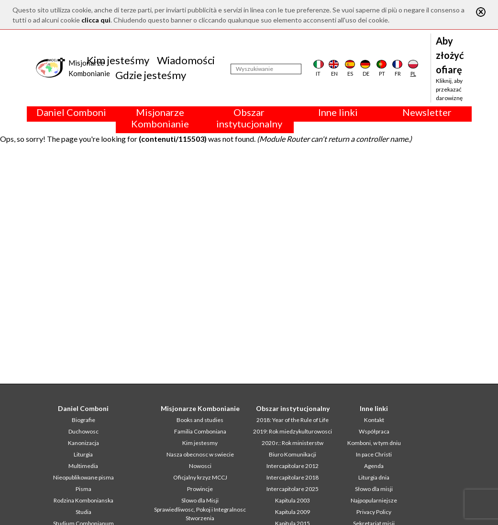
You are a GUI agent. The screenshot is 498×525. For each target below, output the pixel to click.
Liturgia (83, 454)
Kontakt (374, 419)
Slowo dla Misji (200, 500)
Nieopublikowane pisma (83, 477)
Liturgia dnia (373, 477)
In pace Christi (374, 454)
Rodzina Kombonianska (83, 500)
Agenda (374, 465)
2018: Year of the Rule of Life (292, 419)
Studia (83, 511)
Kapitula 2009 (292, 511)
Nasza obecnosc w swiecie (200, 454)
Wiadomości (186, 60)
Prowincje (200, 488)
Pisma (83, 488)
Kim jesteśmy (118, 60)
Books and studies (200, 419)
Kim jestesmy (200, 442)
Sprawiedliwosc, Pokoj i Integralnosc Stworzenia (200, 514)
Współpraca (374, 431)
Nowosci (200, 465)
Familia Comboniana (200, 431)
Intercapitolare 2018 (292, 477)
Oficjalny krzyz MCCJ (200, 477)
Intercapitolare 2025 (292, 488)
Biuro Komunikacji (292, 454)
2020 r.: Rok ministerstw (292, 442)
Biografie (83, 419)
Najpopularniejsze (374, 500)
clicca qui (96, 20)
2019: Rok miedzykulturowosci (292, 431)
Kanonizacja (83, 442)
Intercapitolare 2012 (292, 465)
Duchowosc (83, 431)
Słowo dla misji (374, 488)
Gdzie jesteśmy (150, 74)
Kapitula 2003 (292, 500)
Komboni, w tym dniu (374, 442)
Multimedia (83, 465)
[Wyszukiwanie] (266, 69)
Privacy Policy (373, 511)
